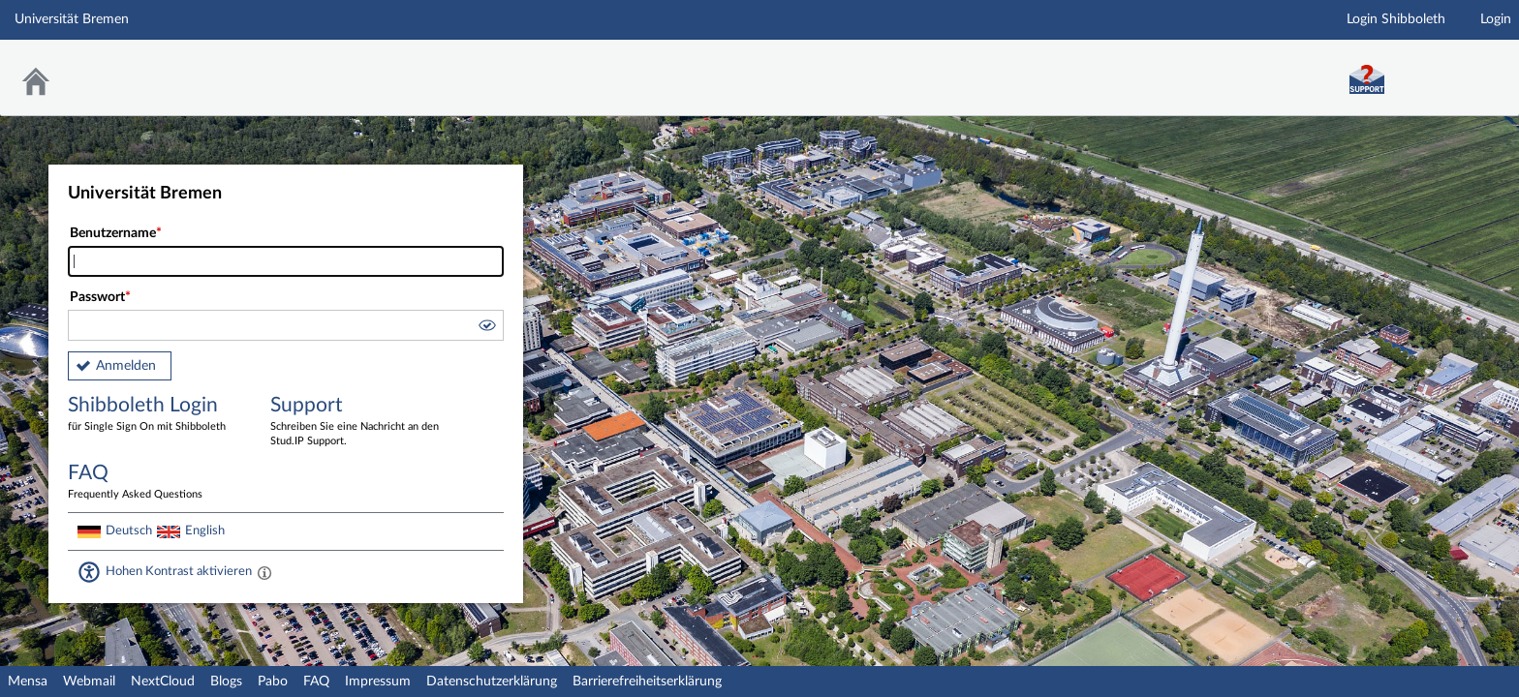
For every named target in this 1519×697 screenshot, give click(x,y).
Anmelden (126, 366)
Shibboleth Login (155, 415)
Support (357, 422)
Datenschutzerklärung (491, 681)
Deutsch (129, 530)
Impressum (378, 681)
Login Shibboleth (1396, 19)
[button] (486, 328)
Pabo (273, 681)
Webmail (89, 681)
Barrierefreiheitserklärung (647, 681)
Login (1495, 19)
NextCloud (163, 681)
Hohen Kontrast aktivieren (179, 571)
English (205, 530)
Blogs (226, 681)
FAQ (316, 681)
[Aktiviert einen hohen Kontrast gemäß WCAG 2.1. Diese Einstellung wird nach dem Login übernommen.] (264, 572)
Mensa (27, 681)
